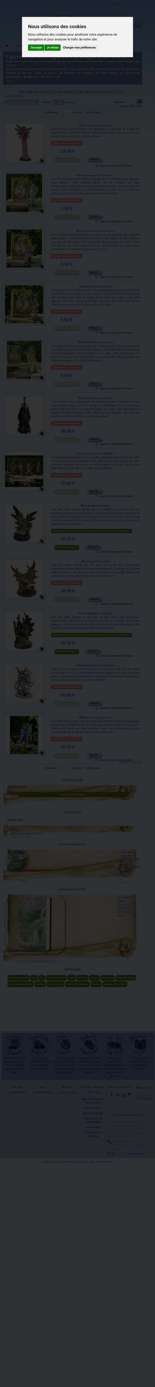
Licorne (96, 1205)
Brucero (82, 1198)
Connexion (116, 4)
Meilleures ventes (72, 860)
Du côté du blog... (132, 26)
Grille (132, 102)
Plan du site (18, 1334)
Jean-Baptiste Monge (20, 1205)
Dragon (94, 1198)
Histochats (108, 1198)
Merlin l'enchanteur (77, 1205)
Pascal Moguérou (23, 842)
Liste (139, 102)
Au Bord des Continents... (27, 828)
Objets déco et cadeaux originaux (110, 29)
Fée (42, 1198)
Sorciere (40, 1205)
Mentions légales (18, 1320)
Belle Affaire (21, 831)
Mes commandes (93, 1334)
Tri (4, 102)
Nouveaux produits (71, 971)
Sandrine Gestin (126, 1198)
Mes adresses (93, 1329)
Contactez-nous (37, 8)
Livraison (43, 1320)
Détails (10, 80)
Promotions (68, 1330)
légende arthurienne (115, 1205)
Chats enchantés (56, 1198)
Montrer (47, 102)
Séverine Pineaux (18, 1198)
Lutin (71, 1198)
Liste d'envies (72, 779)
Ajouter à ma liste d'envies (116, 165)
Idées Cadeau (55, 1205)
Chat (34, 1198)
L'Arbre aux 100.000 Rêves (13, 5)
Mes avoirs (93, 1348)
